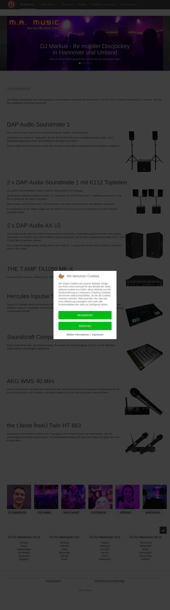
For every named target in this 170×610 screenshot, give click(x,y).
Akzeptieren (85, 315)
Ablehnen (85, 326)
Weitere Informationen (78, 334)
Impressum (97, 334)
